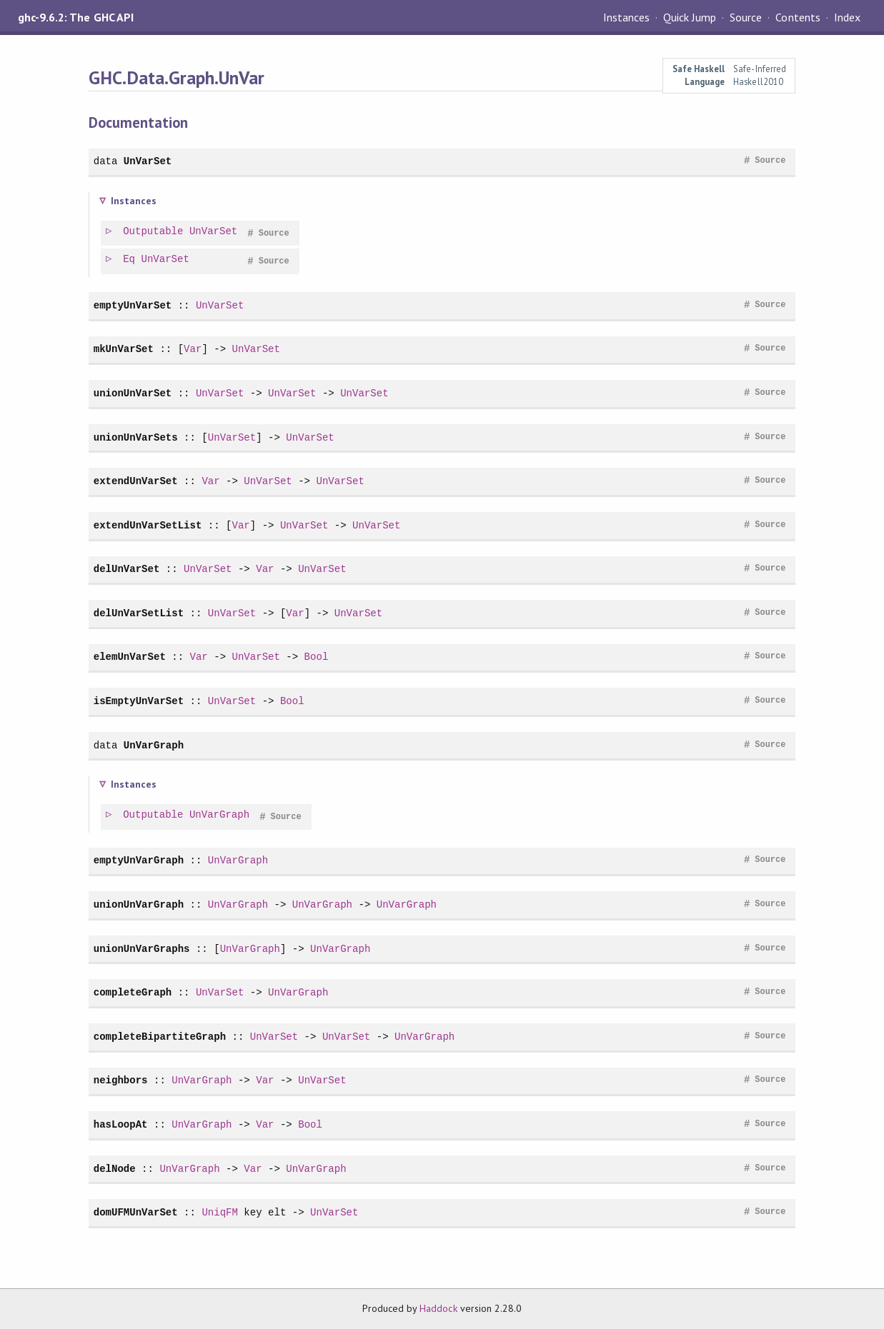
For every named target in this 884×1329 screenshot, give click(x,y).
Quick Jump (689, 17)
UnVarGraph (154, 745)
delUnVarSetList (139, 613)
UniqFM (220, 1212)
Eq (130, 259)
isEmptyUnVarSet (139, 701)
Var (193, 349)
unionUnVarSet (133, 393)
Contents (797, 17)
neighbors (121, 1080)
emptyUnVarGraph (139, 860)
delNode (115, 1168)
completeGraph (133, 992)
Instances (626, 17)
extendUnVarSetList (148, 525)
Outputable (154, 232)
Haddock (438, 1308)
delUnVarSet (127, 569)
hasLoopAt (121, 1124)
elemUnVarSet (130, 656)
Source (746, 17)
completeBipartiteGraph (160, 1036)
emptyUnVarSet (133, 305)
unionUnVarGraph (139, 904)
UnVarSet (148, 161)
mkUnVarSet (124, 349)
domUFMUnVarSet (136, 1212)
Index (847, 17)
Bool (316, 656)
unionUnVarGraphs (142, 949)
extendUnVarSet (136, 481)
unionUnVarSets (136, 437)
